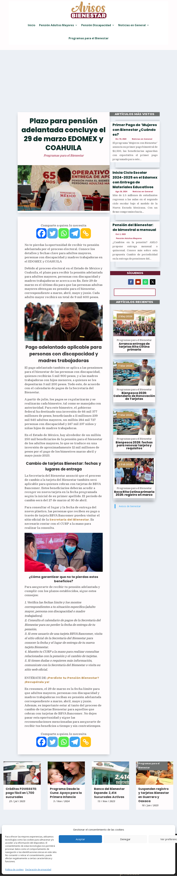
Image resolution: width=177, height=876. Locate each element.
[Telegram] (74, 233)
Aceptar (80, 839)
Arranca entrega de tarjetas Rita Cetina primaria (134, 347)
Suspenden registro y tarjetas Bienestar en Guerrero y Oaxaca (153, 795)
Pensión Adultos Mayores (56, 25)
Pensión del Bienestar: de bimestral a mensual (134, 227)
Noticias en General (132, 25)
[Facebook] (41, 233)
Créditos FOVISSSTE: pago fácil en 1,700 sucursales (21, 793)
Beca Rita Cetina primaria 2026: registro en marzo (134, 493)
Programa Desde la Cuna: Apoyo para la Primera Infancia (66, 793)
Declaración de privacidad (38, 869)
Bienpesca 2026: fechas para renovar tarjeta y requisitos (134, 445)
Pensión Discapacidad (96, 25)
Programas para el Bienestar (89, 38)
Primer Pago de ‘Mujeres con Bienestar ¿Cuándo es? (135, 129)
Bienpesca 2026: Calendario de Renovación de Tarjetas (134, 396)
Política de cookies (14, 869)
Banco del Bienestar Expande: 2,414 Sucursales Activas (109, 793)
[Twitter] (52, 233)
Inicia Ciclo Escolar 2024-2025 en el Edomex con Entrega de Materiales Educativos (135, 179)
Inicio (31, 25)
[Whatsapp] (63, 233)
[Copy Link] (86, 233)
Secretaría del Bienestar (69, 519)
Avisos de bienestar (130, 506)
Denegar (125, 839)
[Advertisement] (88, 83)
